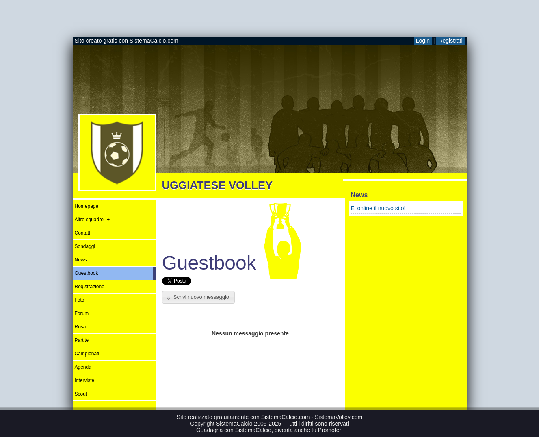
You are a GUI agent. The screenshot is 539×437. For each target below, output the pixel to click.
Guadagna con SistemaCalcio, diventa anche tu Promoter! (269, 430)
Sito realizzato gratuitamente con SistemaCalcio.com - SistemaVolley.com (269, 417)
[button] (198, 297)
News (359, 194)
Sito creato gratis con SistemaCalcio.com (126, 40)
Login (423, 40)
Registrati (450, 40)
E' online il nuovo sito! (378, 208)
